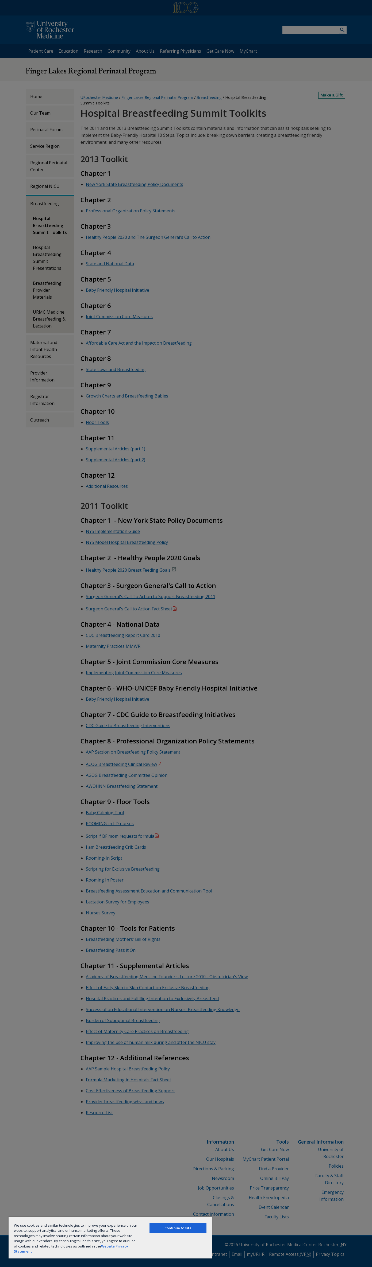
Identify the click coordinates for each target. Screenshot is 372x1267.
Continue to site (177, 1228)
